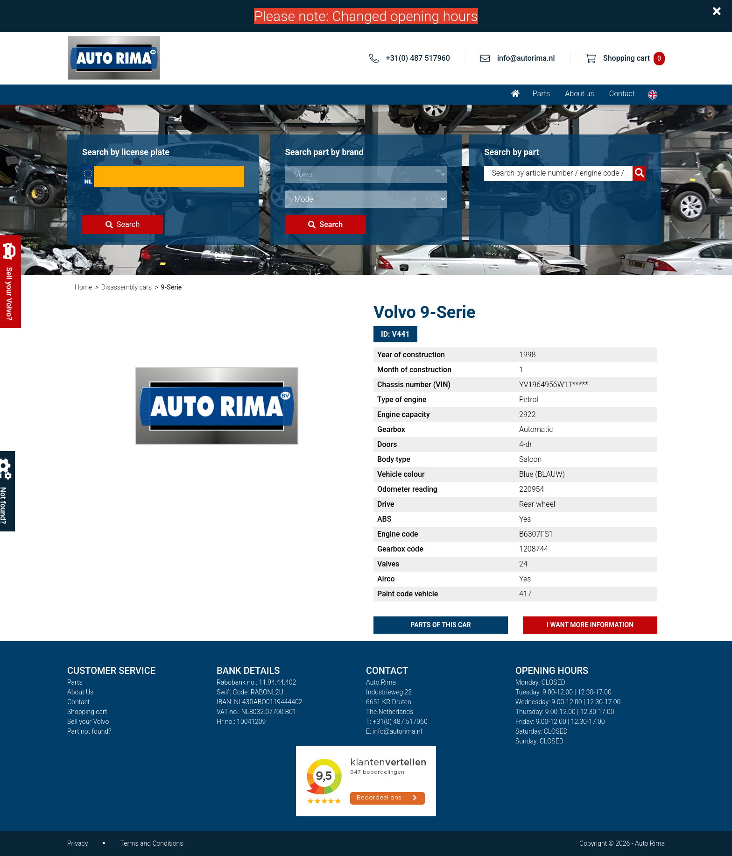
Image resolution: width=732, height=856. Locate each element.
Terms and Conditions (151, 843)
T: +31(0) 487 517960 (397, 721)
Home (83, 287)
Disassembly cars (126, 287)
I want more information (590, 625)
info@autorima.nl (526, 58)
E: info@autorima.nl (394, 731)
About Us (80, 692)
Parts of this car (440, 625)
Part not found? (89, 731)
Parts (541, 93)
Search (123, 224)
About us (579, 93)
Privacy (77, 843)
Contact (622, 93)
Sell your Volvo (88, 721)
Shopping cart (87, 711)
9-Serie (171, 287)
